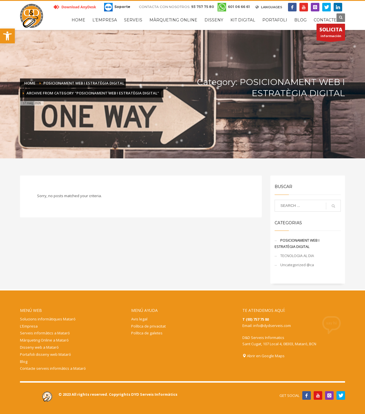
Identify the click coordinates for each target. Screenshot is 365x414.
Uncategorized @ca (297, 264)
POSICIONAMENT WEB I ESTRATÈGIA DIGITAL (297, 243)
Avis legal (139, 319)
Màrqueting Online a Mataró (44, 340)
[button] (7, 36)
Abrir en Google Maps (263, 355)
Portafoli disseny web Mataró (45, 354)
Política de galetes (147, 333)
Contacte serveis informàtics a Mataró (53, 368)
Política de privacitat (148, 326)
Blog (23, 361)
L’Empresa (29, 326)
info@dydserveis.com (272, 325)
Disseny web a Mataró (39, 347)
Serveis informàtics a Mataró (45, 333)
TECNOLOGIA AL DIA (297, 255)
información (331, 33)
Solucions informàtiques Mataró (48, 319)
